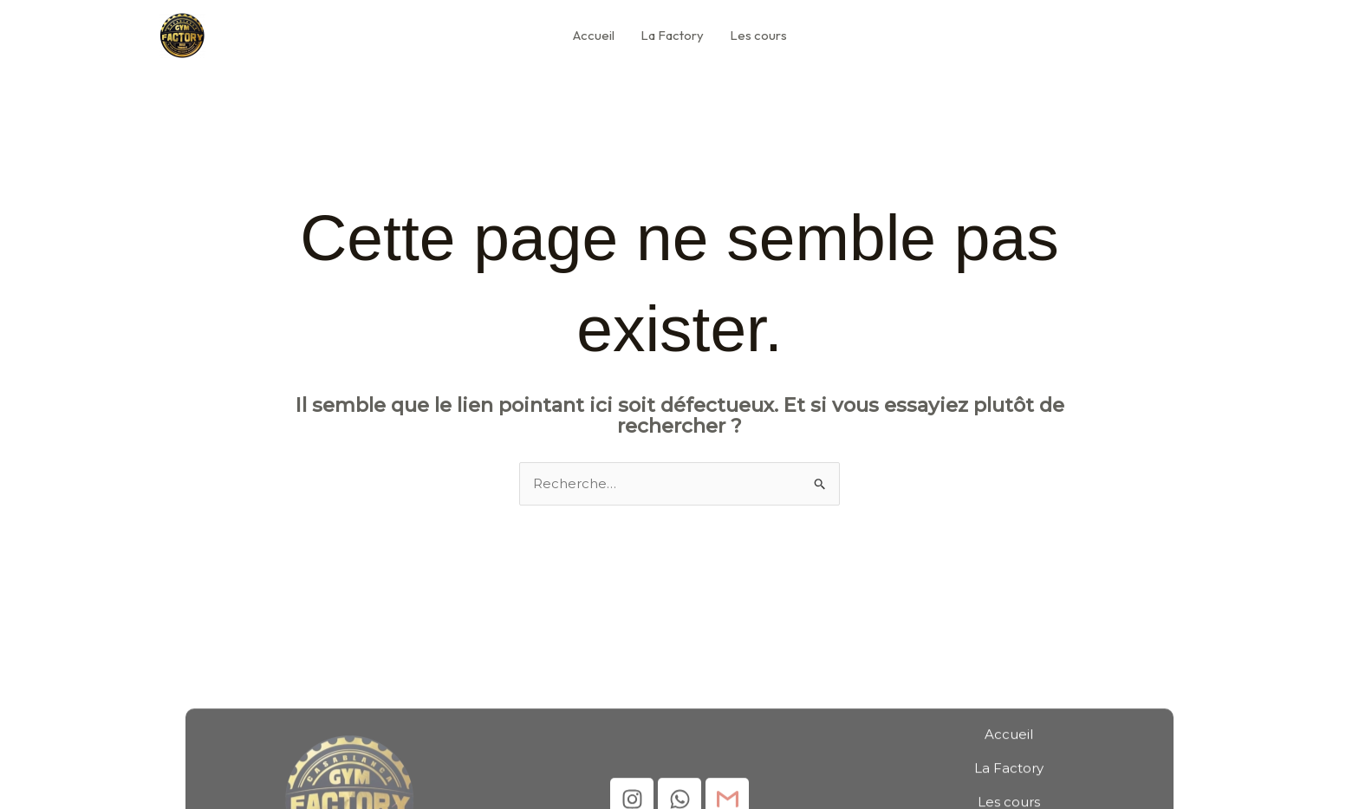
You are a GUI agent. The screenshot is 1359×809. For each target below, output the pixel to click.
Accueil (593, 35)
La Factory (672, 35)
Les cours (758, 35)
